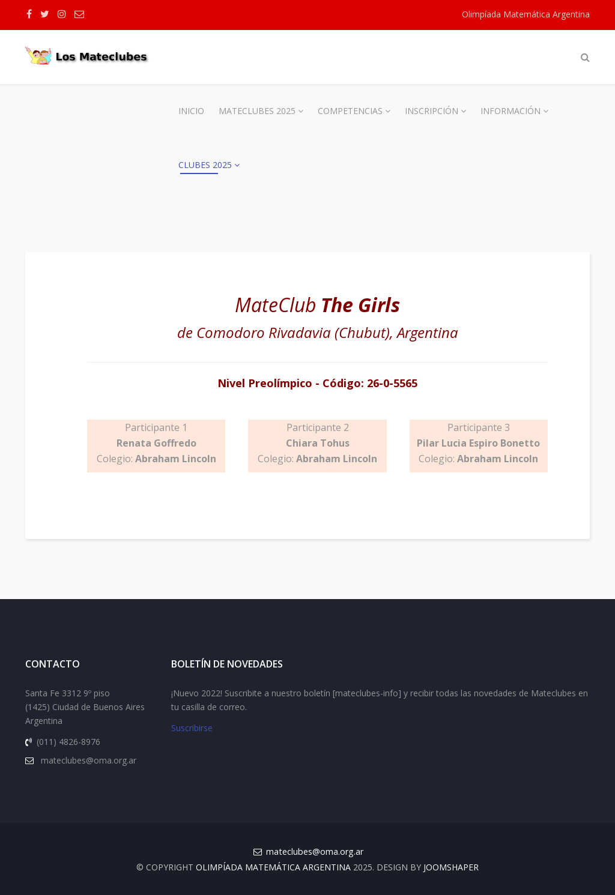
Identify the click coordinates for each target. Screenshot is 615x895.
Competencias (350, 110)
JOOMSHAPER (451, 867)
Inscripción (431, 110)
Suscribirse (192, 728)
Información (510, 110)
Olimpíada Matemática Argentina (526, 14)
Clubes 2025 (205, 164)
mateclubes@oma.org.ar (314, 851)
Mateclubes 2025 (257, 110)
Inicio (191, 110)
